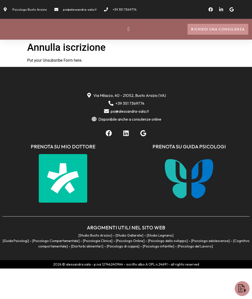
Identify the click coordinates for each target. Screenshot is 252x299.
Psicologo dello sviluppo (168, 271)
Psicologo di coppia (123, 277)
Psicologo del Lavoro (195, 277)
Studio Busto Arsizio (95, 266)
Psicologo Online (130, 271)
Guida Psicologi (16, 271)
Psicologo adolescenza (210, 271)
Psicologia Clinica (97, 271)
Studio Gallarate (129, 266)
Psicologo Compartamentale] (56, 271)
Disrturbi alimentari (87, 277)
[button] (128, 35)
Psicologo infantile (158, 277)
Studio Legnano (160, 266)
